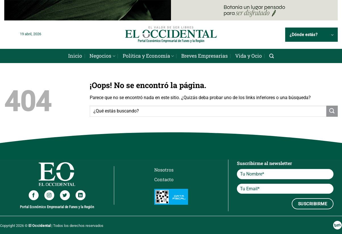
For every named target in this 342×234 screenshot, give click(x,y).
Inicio (75, 56)
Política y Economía (148, 56)
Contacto (164, 179)
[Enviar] (332, 111)
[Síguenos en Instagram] (49, 195)
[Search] (271, 56)
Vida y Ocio (248, 56)
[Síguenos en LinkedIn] (80, 195)
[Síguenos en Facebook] (34, 195)
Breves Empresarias (204, 56)
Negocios (102, 56)
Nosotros (164, 170)
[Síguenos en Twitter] (65, 195)
